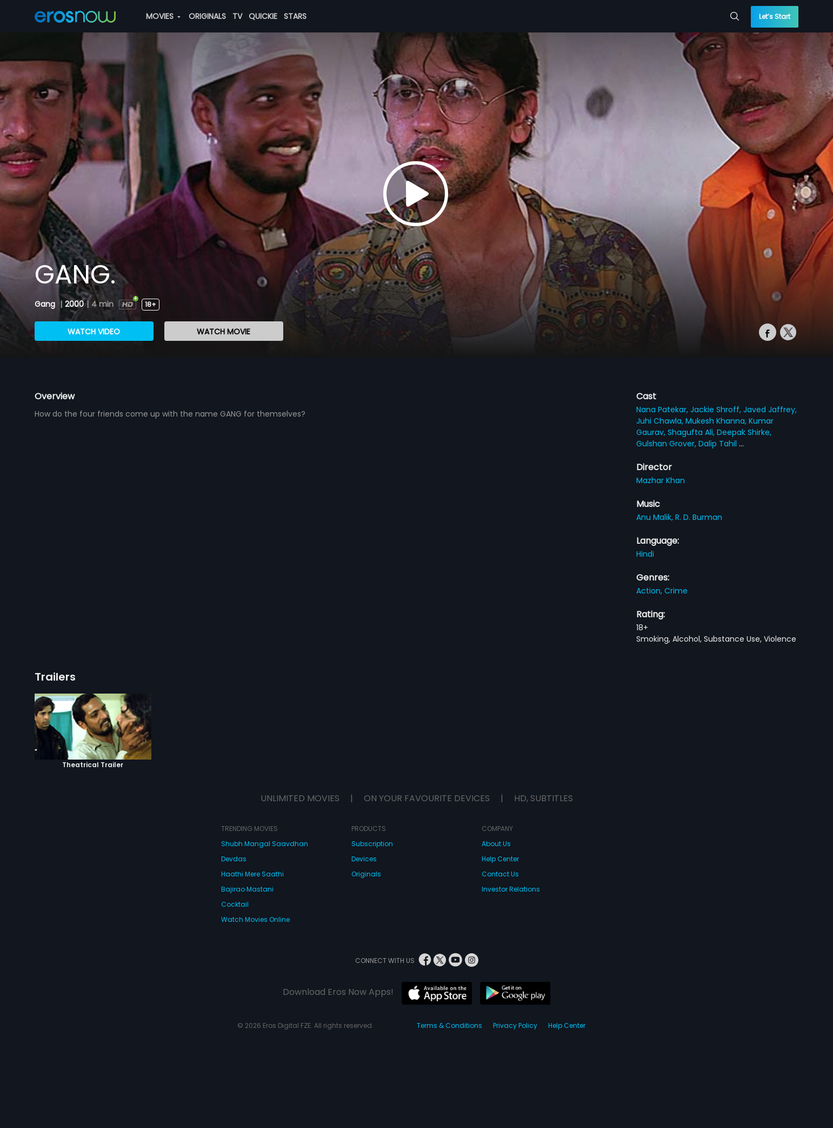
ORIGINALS (207, 16)
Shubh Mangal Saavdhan (264, 843)
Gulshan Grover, (667, 443)
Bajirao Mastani (247, 889)
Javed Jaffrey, (770, 409)
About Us (496, 843)
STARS (295, 16)
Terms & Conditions (449, 1025)
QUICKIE (263, 16)
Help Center (500, 858)
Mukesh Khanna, (717, 420)
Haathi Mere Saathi (252, 874)
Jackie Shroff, (716, 409)
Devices (364, 858)
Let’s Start (774, 16)
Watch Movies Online (255, 919)
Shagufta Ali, (692, 432)
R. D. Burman (698, 517)
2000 (74, 304)
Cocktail (235, 904)
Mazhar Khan (660, 480)
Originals (366, 874)
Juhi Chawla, (660, 420)
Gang (46, 304)
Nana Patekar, (663, 409)
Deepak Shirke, (744, 432)
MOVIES (163, 16)
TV (237, 16)
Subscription (372, 843)
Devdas (233, 858)
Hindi (645, 554)
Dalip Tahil (718, 443)
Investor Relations (511, 889)
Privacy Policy (515, 1025)
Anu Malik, (655, 517)
